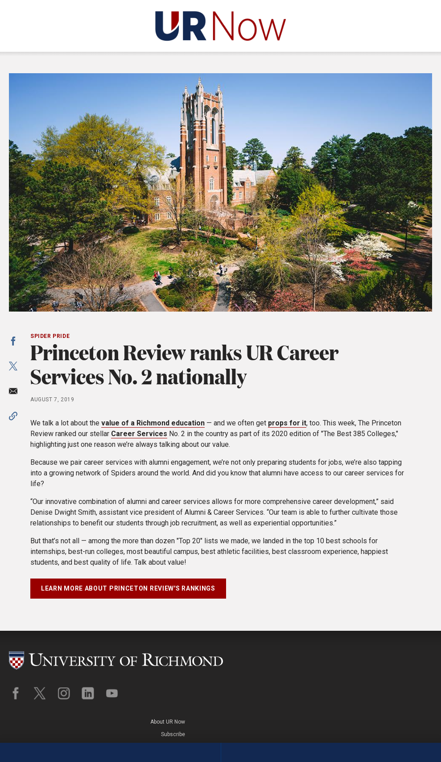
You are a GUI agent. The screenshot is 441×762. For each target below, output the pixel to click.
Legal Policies (415, 675)
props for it (287, 423)
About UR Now (414, 651)
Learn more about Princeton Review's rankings (128, 588)
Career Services (139, 433)
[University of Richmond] (116, 656)
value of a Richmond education (153, 423)
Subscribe (420, 663)
